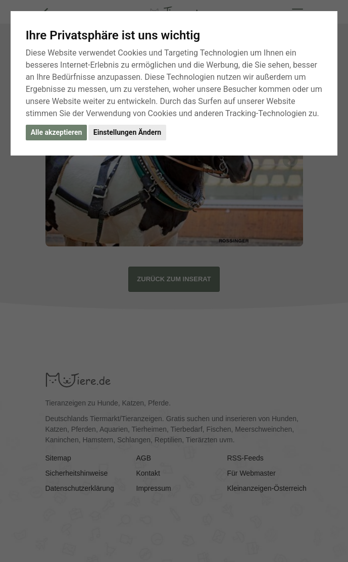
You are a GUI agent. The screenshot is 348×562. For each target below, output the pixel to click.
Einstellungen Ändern (127, 132)
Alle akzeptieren (56, 132)
